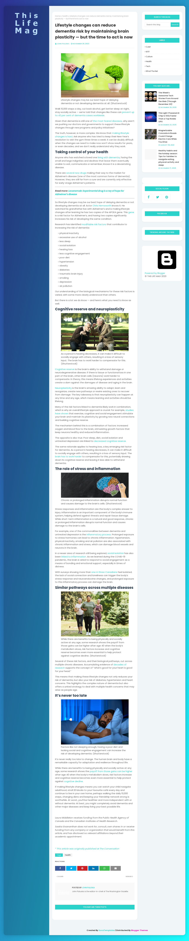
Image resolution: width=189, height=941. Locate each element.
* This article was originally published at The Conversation (87, 848)
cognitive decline (73, 781)
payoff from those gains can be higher (111, 771)
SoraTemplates (107, 930)
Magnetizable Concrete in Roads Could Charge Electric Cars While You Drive (167, 136)
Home (57, 16)
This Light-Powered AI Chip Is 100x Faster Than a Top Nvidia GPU (168, 117)
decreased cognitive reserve (110, 441)
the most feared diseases (107, 121)
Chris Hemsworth (102, 205)
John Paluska (63, 43)
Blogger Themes (139, 930)
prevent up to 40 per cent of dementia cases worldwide (94, 114)
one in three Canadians (104, 572)
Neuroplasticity (63, 387)
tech (148, 66)
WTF (148, 51)
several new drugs (76, 172)
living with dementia (109, 157)
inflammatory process (99, 534)
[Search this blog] (158, 24)
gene (131, 212)
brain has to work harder (68, 456)
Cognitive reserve (65, 369)
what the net (152, 71)
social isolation (115, 553)
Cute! (148, 47)
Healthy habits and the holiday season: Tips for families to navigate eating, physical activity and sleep (168, 157)
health (65, 16)
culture (149, 56)
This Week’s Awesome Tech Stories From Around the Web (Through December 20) (168, 98)
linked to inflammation (73, 556)
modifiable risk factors (94, 224)
